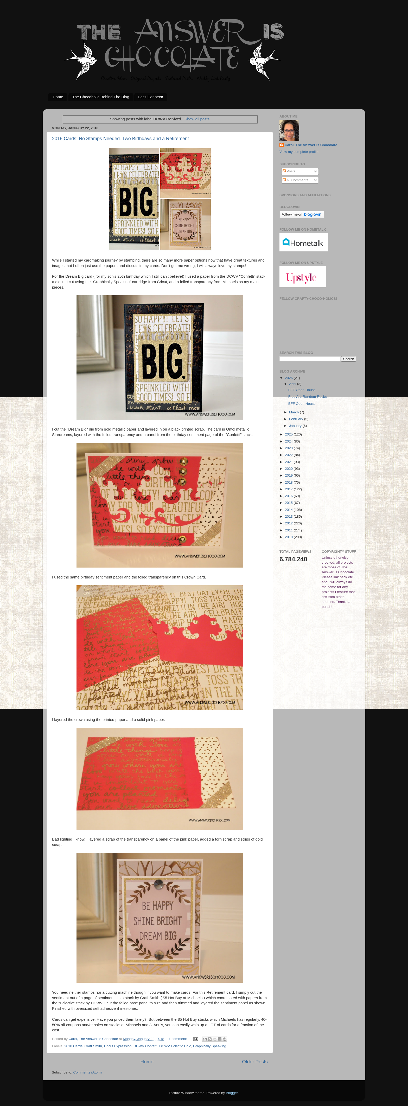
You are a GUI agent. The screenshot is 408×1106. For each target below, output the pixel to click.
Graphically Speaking (209, 1046)
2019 (289, 475)
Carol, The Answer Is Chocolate (311, 145)
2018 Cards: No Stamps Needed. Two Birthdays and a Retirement (120, 138)
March (294, 412)
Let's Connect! (150, 97)
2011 (289, 530)
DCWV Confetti (145, 1046)
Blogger (232, 1093)
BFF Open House (302, 390)
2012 (289, 523)
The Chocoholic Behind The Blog (100, 97)
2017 (289, 489)
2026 (289, 378)
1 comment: (178, 1039)
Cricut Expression (118, 1046)
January (296, 426)
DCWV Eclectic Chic (175, 1046)
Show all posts (196, 119)
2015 (289, 503)
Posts (289, 171)
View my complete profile (298, 152)
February (296, 419)
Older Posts (255, 1061)
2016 (289, 496)
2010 (289, 537)
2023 (289, 448)
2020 (289, 469)
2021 (289, 462)
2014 (289, 510)
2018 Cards (73, 1046)
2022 (289, 455)
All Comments (295, 180)
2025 (289, 434)
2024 (289, 441)
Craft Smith (93, 1046)
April (293, 384)
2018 (289, 482)
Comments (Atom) (87, 1072)
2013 (289, 516)
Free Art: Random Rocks (307, 397)
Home (58, 97)
